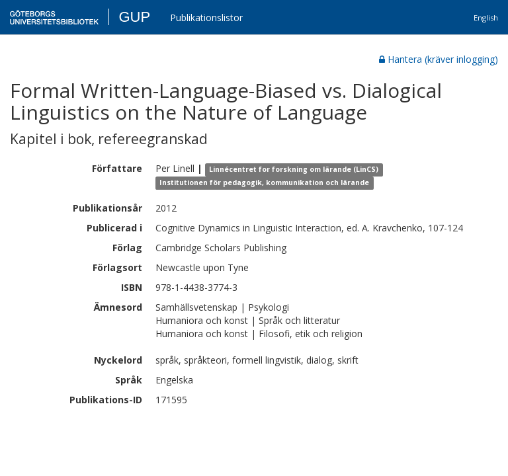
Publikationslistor (206, 17)
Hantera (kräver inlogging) (438, 59)
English (486, 17)
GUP (134, 17)
